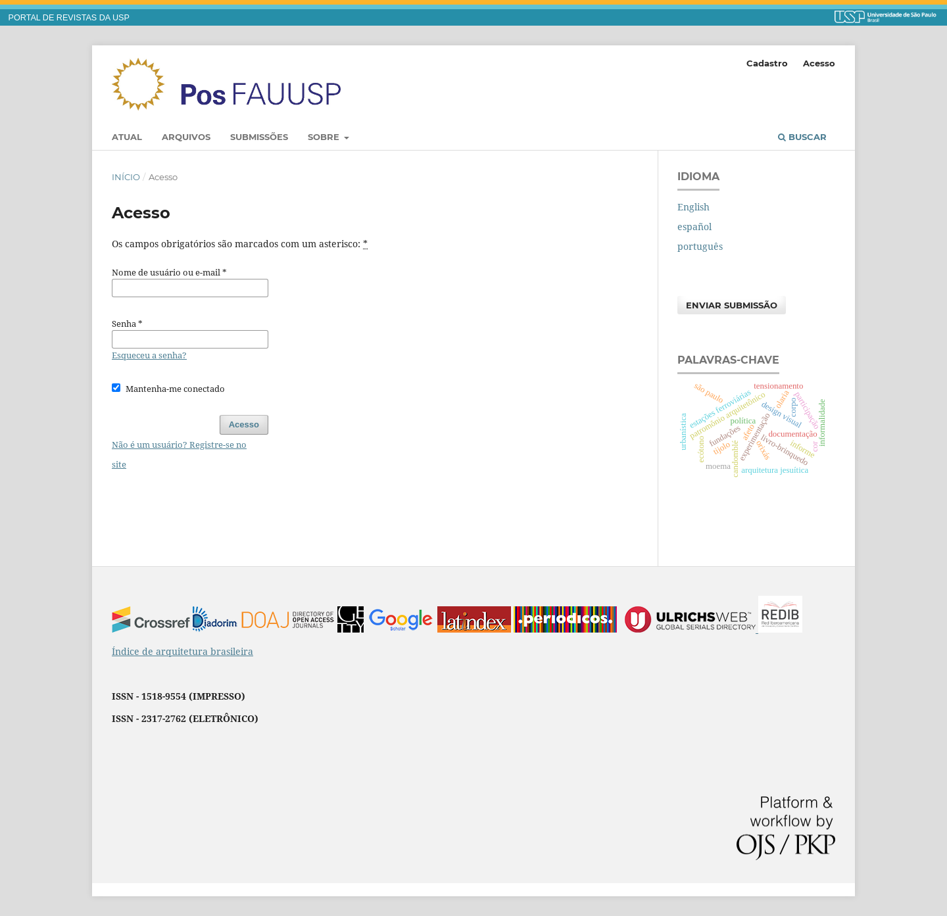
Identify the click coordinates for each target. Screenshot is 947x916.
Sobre (325, 137)
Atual (127, 137)
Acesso (819, 63)
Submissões (259, 137)
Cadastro (767, 63)
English (693, 207)
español (694, 226)
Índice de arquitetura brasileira (182, 651)
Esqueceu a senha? (149, 355)
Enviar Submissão (731, 305)
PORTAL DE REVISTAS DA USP (69, 17)
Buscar (802, 137)
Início (126, 177)
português (700, 246)
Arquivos (186, 137)
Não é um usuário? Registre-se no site (179, 454)
